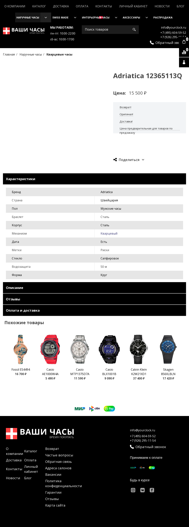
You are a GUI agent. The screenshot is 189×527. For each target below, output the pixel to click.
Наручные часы (27, 17)
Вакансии (53, 474)
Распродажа (163, 17)
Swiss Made (60, 17)
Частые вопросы (59, 455)
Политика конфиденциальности (63, 483)
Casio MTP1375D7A (79, 371)
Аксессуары (131, 17)
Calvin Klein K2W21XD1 (139, 371)
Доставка (61, 6)
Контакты (103, 6)
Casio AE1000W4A (50, 371)
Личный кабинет (133, 6)
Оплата (82, 6)
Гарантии (53, 492)
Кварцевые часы (59, 54)
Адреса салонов (58, 468)
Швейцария (109, 200)
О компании (14, 6)
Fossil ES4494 (20, 369)
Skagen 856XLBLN (168, 371)
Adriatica (107, 192)
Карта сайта (55, 505)
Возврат (52, 448)
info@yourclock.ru (173, 27)
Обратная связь (58, 461)
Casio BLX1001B (109, 371)
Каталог (39, 6)
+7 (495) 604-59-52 (173, 33)
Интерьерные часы (95, 17)
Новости (162, 6)
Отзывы (52, 499)
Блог (181, 6)
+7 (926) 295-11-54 (173, 37)
